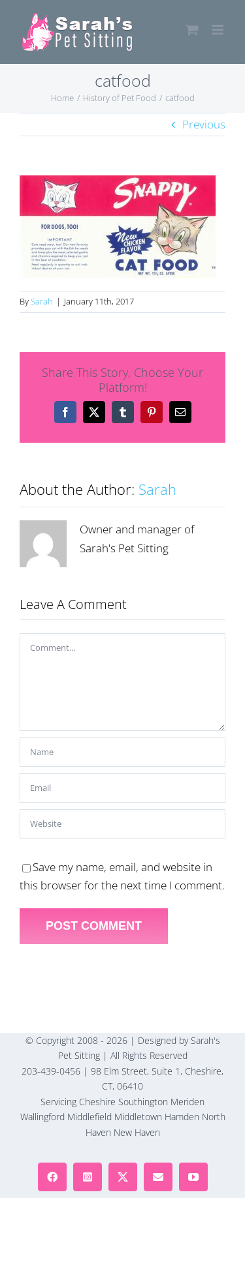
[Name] (122, 752)
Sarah (42, 301)
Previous (203, 124)
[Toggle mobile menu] (218, 30)
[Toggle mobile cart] (192, 30)
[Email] (122, 788)
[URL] (122, 824)
